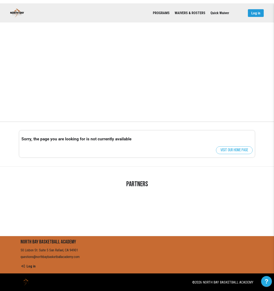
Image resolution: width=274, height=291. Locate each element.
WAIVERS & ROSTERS (190, 13)
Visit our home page (234, 150)
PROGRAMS (161, 13)
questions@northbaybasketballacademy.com (50, 257)
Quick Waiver (219, 13)
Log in (255, 13)
